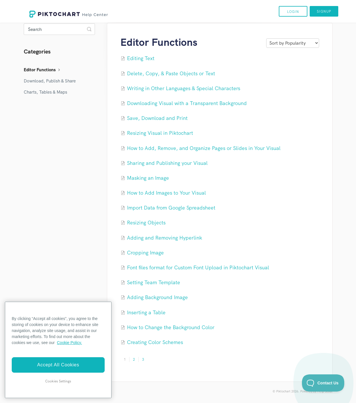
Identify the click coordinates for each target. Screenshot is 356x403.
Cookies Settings (58, 381)
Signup (324, 11)
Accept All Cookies (58, 364)
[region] (58, 349)
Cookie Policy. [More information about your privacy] (69, 342)
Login (293, 11)
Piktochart (283, 391)
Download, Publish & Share (50, 81)
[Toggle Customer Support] (323, 383)
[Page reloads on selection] (292, 43)
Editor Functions (42, 70)
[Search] (59, 29)
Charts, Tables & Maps (45, 92)
